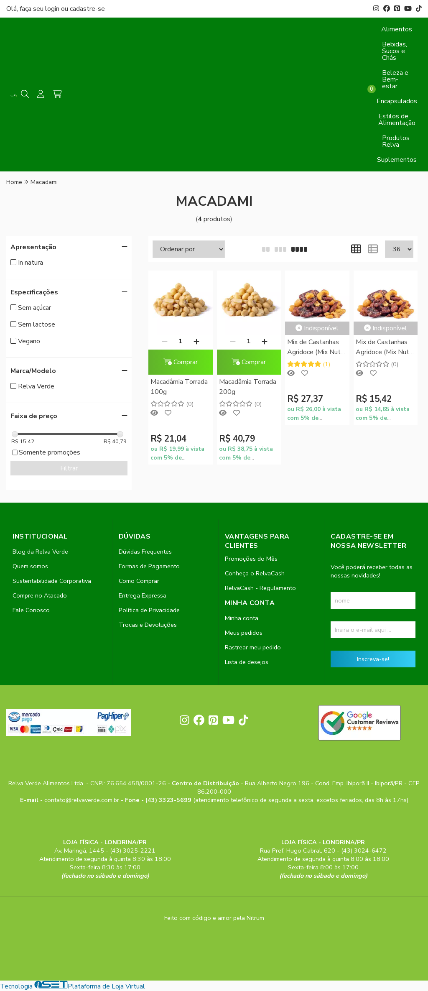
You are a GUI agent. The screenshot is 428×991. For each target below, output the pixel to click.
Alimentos (396, 29)
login (53, 8)
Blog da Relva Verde (40, 551)
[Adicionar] (196, 341)
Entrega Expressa (142, 595)
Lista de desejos (246, 662)
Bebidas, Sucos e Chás (394, 51)
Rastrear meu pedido (253, 647)
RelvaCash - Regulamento (260, 588)
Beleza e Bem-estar (395, 79)
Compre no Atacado (40, 595)
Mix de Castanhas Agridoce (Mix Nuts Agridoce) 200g (315, 347)
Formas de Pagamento (149, 566)
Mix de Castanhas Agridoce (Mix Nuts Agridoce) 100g (384, 347)
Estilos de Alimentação (396, 120)
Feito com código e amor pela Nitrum (214, 918)
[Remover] (164, 341)
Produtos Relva (396, 141)
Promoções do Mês (251, 558)
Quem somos (30, 566)
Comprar (180, 362)
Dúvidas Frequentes (145, 551)
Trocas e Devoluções (148, 625)
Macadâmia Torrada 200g (247, 386)
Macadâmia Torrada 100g (179, 386)
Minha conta (241, 618)
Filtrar (69, 468)
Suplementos (397, 159)
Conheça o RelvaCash (255, 573)
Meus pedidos (243, 632)
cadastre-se (87, 8)
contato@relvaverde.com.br (82, 800)
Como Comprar (139, 581)
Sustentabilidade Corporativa (52, 581)
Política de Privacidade (149, 610)
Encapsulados (397, 101)
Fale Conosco (31, 610)
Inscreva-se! (373, 659)
